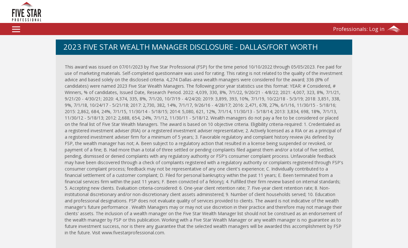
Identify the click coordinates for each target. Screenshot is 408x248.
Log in (358, 29)
